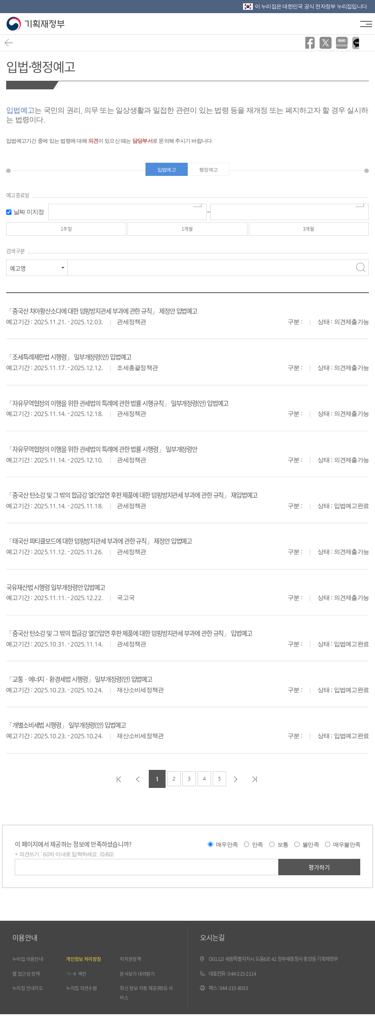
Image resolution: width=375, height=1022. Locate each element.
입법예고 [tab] (163, 171)
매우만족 (227, 850)
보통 (283, 850)
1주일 (66, 234)
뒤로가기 (11, 45)
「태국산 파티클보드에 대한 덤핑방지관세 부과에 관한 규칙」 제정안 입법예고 (119, 546)
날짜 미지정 (29, 214)
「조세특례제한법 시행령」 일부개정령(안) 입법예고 (81, 362)
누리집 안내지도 (30, 995)
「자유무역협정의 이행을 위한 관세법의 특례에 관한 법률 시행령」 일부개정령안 (122, 454)
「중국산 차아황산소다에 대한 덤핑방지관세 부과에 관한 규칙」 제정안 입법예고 (122, 316)
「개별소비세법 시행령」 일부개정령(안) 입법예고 (78, 730)
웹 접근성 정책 (28, 980)
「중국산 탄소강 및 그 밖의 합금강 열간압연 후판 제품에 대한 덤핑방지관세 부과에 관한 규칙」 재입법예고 (158, 500)
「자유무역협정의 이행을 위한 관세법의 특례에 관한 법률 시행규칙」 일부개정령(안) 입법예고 (141, 408)
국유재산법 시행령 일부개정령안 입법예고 (66, 592)
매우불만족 (346, 850)
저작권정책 (132, 965)
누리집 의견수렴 (84, 995)
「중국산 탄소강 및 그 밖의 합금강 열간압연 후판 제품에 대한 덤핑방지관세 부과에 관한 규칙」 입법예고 (155, 638)
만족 (257, 850)
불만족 (310, 850)
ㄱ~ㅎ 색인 (78, 980)
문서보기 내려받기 (140, 980)
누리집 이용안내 (30, 965)
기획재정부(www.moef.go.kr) (36, 24)
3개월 (309, 234)
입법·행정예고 (47, 65)
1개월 (188, 234)
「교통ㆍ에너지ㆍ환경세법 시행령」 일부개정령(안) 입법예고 (94, 684)
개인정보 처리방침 (86, 965)
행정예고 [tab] (212, 171)
